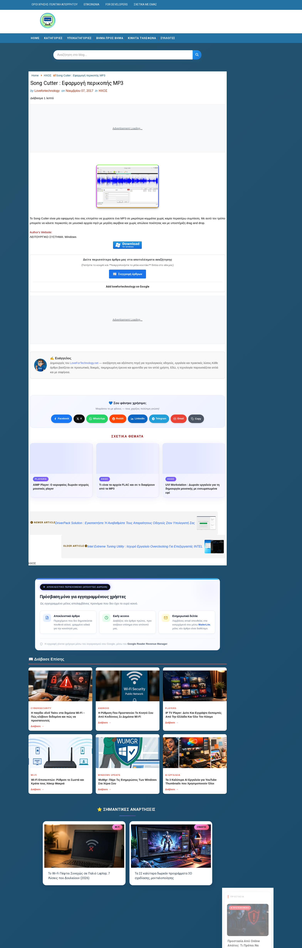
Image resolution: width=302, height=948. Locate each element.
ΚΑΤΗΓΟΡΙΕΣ (65, 36)
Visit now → (238, 172)
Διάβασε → (49, 737)
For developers (128, 4)
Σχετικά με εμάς (157, 4)
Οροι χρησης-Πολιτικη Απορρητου (66, 4)
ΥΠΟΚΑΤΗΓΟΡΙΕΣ (91, 36)
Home (47, 36)
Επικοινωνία (103, 4)
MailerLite (175, 635)
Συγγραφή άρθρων (126, 280)
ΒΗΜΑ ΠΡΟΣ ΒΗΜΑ (121, 36)
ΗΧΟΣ (115, 91)
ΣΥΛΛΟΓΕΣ (179, 36)
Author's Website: (53, 238)
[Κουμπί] (196, 54)
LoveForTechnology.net (97, 369)
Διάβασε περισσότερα (238, 119)
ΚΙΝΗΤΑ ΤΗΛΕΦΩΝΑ (154, 36)
